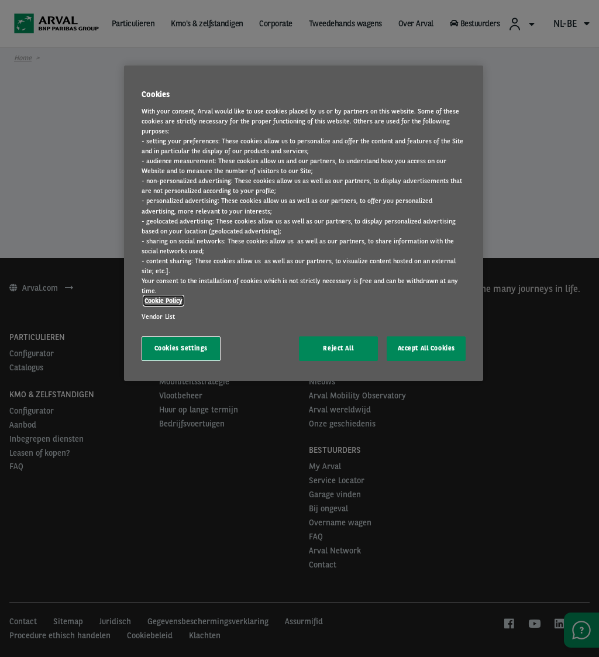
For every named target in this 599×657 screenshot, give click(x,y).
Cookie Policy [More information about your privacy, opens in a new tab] (163, 301)
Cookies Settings (181, 348)
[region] (303, 223)
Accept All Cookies (426, 348)
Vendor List (158, 316)
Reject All (338, 348)
